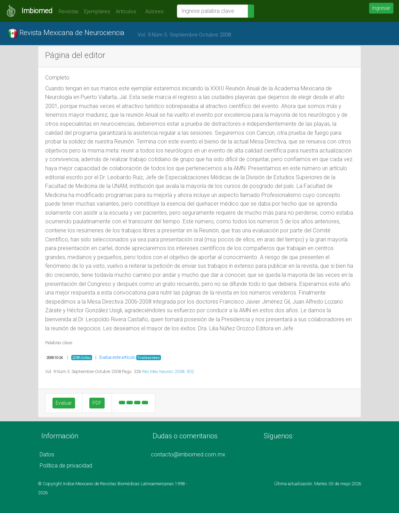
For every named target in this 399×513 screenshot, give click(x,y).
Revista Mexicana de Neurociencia (65, 33)
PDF (96, 403)
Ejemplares (97, 11)
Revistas (67, 11)
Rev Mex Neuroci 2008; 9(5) (168, 371)
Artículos (126, 11)
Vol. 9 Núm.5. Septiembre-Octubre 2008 (184, 35)
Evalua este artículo (117, 357)
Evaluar (64, 403)
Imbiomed (37, 11)
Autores (153, 11)
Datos (47, 454)
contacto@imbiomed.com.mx (188, 454)
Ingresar (381, 8)
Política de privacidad (66, 465)
